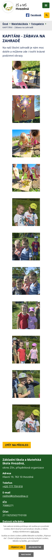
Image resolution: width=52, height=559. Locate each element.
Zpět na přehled (16, 445)
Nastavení (26, 554)
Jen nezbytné (35, 547)
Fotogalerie (37, 23)
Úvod (5, 23)
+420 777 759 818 (12, 486)
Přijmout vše (17, 547)
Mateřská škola (20, 23)
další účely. (35, 531)
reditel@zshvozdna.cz (15, 496)
